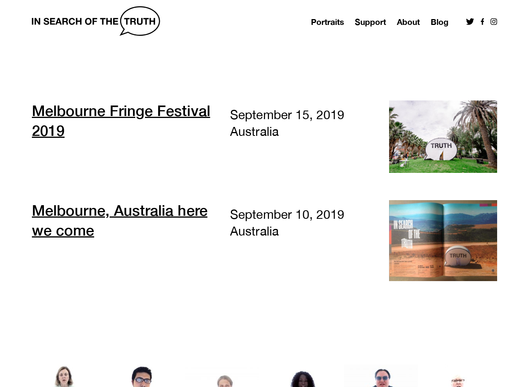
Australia (254, 131)
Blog (440, 22)
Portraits (327, 22)
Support (370, 22)
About (408, 22)
